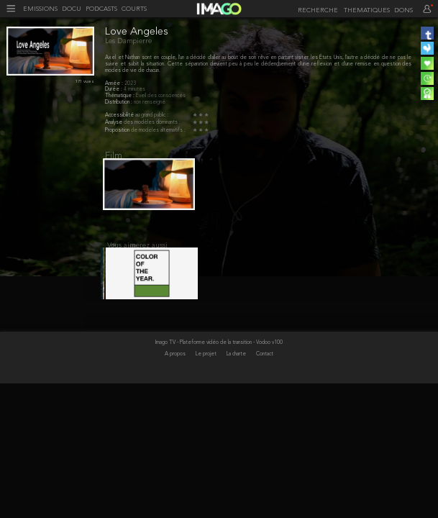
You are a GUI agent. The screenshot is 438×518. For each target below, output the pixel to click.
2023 (130, 83)
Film (113, 155)
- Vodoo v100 (268, 416)
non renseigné (149, 102)
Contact (264, 428)
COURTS (134, 9)
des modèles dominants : (152, 122)
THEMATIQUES (367, 11)
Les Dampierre (128, 41)
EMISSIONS (40, 9)
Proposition (118, 130)
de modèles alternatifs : (158, 130)
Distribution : (119, 102)
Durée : (114, 89)
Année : (114, 83)
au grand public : (151, 115)
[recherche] (317, 10)
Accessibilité (120, 115)
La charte (237, 428)
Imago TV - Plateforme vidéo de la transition (204, 416)
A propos (176, 428)
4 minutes (134, 89)
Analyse (114, 122)
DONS (403, 11)
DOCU (71, 9)
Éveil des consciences (161, 96)
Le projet (207, 428)
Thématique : (120, 96)
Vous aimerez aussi (137, 252)
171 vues (85, 81)
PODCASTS (101, 9)
